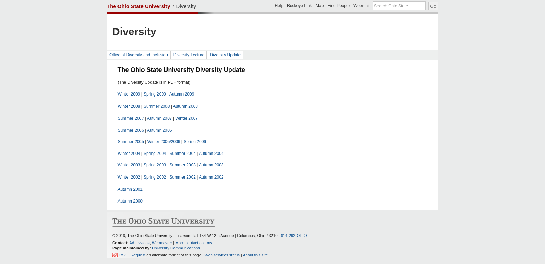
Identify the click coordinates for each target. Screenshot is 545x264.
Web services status (222, 255)
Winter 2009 (129, 94)
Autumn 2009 (181, 94)
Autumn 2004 (211, 153)
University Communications (176, 248)
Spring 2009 (155, 94)
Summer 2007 (131, 118)
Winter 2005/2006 (163, 141)
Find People (338, 5)
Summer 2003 (183, 165)
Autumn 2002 (211, 177)
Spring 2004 (155, 153)
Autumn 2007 (159, 118)
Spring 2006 (195, 141)
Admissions (139, 243)
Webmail (361, 5)
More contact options (193, 243)
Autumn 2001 (130, 189)
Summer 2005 (131, 141)
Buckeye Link (299, 5)
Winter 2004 (129, 153)
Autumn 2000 (130, 201)
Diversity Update (225, 54)
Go (433, 6)
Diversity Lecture (188, 54)
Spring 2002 (155, 177)
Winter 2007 (186, 118)
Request (138, 255)
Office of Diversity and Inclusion (138, 54)
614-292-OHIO (294, 235)
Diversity (186, 6)
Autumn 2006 (159, 130)
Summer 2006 (131, 130)
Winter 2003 (129, 165)
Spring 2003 (155, 165)
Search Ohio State (391, 5)
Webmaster (162, 243)
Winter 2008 (129, 106)
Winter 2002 (129, 177)
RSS (123, 255)
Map (320, 5)
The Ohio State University (138, 6)
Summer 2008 (157, 106)
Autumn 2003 (211, 165)
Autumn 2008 (185, 106)
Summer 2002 (183, 177)
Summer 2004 (183, 153)
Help (279, 5)
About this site (255, 255)
